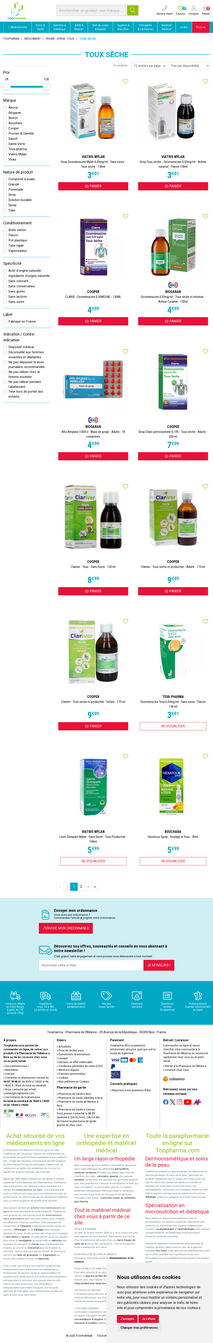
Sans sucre (16, 302)
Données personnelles (71, 1073)
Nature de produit (18, 172)
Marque (9, 100)
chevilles (79, 1179)
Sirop (12, 195)
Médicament (32, 38)
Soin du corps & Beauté (100, 27)
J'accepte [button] (127, 1319)
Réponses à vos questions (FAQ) (130, 1090)
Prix (6, 72)
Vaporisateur (17, 251)
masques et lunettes (85, 1323)
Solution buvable (20, 200)
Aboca (13, 107)
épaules (113, 1176)
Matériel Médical (166, 27)
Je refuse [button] (148, 1319)
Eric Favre (161, 1250)
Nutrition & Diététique (60, 27)
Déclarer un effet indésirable (74, 1062)
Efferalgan (20, 1229)
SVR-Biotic (150, 1197)
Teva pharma (17, 149)
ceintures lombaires (85, 1172)
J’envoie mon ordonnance (66, 928)
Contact (9, 1073)
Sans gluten (16, 291)
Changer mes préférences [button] (139, 1327)
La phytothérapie (165, 1229)
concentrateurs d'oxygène (88, 1319)
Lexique (62, 1058)
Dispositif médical (21, 347)
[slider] (7, 87)
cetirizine (56, 1240)
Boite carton (17, 230)
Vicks (12, 159)
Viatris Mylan (17, 154)
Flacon (13, 235)
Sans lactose (17, 297)
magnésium (50, 1255)
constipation (25, 1240)
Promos (200, 27)
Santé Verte (16, 144)
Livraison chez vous (176, 1070)
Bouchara (15, 123)
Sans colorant (18, 281)
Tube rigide (16, 245)
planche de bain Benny (97, 1276)
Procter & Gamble (21, 133)
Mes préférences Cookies (73, 1081)
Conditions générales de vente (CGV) (80, 1066)
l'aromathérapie (185, 1229)
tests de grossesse (27, 1255)
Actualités (64, 1046)
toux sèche (12, 1236)
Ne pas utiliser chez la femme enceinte (24, 374)
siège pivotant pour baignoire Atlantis (94, 1283)
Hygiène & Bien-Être (123, 27)
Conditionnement (17, 223)
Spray (12, 205)
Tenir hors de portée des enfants (25, 394)
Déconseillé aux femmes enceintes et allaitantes (26, 354)
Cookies (62, 1077)
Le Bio (184, 27)
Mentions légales (68, 1070)
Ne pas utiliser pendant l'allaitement (24, 384)
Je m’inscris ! (159, 965)
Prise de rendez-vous (70, 1050)
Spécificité (12, 263)
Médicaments (17, 27)
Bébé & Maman (79, 27)
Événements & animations (73, 1054)
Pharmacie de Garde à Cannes (76, 1109)
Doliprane (25, 1226)
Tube (11, 210)
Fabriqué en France (22, 321)
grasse (26, 1236)
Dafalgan (39, 1229)
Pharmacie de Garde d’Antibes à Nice (80, 1097)
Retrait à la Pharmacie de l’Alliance (184, 1066)
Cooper (13, 128)
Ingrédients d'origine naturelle (29, 276)
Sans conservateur (21, 286)
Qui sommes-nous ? (16, 1066)
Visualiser (173, 726)
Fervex (35, 1244)
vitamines (43, 1258)
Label (7, 314)
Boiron (13, 118)
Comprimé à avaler (21, 179)
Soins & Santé (40, 27)
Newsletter (10, 1070)
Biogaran (14, 113)
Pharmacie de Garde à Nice (74, 1094)
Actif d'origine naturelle (24, 271)
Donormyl (33, 1248)
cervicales (102, 1176)
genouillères (122, 1169)
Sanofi (12, 139)
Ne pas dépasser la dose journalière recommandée (26, 364)
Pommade (15, 189)
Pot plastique (17, 240)
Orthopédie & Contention (145, 27)
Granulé (13, 184)
